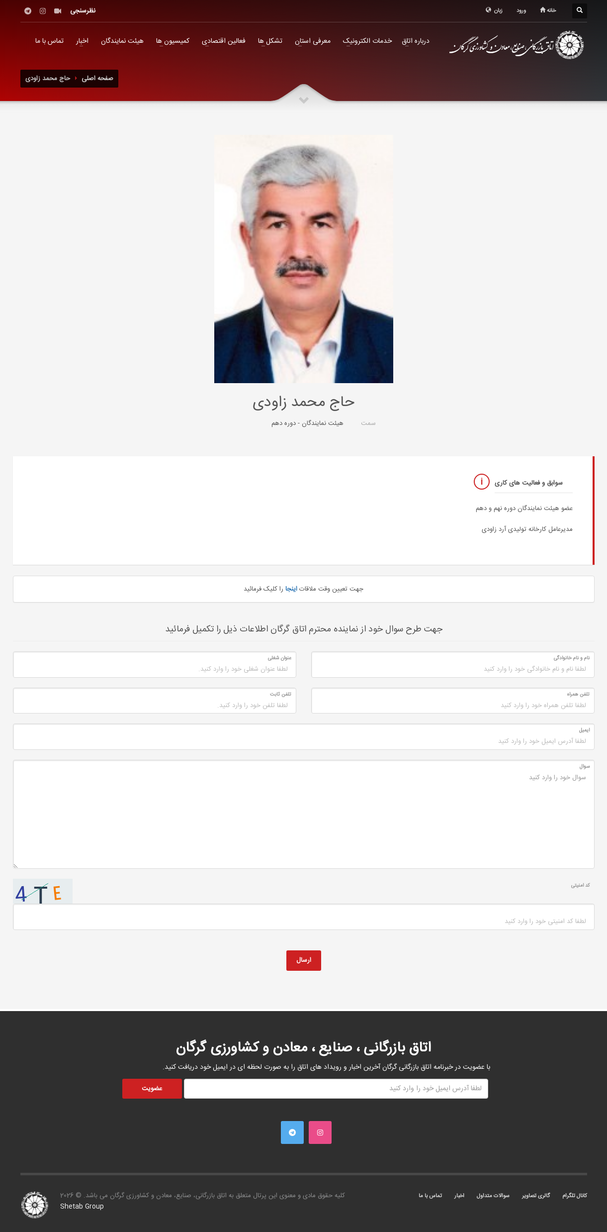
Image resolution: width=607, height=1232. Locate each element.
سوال (585, 767)
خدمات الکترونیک (367, 41)
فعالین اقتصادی (224, 41)
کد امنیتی (580, 886)
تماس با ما (49, 41)
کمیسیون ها (172, 41)
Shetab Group (82, 1206)
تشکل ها (270, 41)
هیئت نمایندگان (122, 41)
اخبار (82, 41)
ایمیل (584, 730)
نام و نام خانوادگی (572, 658)
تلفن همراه (578, 695)
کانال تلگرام (574, 1196)
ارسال (303, 960)
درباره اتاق (416, 41)
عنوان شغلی (279, 658)
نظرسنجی (82, 10)
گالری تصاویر (536, 1196)
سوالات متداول (493, 1196)
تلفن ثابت (280, 695)
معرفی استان (313, 41)
